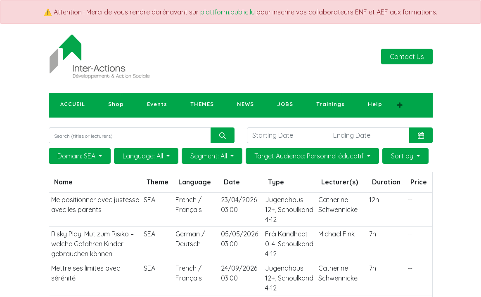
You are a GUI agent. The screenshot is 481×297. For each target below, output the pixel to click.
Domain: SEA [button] (77, 156)
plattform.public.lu (227, 12)
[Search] (223, 135)
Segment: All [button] (209, 156)
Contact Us (407, 56)
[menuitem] (72, 104)
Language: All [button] (144, 156)
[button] (400, 105)
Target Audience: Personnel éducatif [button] (309, 156)
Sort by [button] (403, 156)
